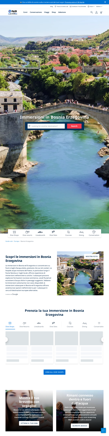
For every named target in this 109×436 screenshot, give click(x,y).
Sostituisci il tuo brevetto (78, 6)
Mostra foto (92, 256)
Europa (16, 241)
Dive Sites (53, 324)
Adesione (62, 12)
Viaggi (46, 12)
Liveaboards (39, 324)
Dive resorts (24, 324)
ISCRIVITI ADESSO (79, 426)
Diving (84, 324)
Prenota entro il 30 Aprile (74, 2)
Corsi (25, 12)
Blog (51, 6)
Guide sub (9, 241)
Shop (54, 12)
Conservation (99, 324)
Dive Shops (10, 324)
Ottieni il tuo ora (29, 423)
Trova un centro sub (61, 6)
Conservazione (36, 12)
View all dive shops (54, 372)
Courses (70, 324)
